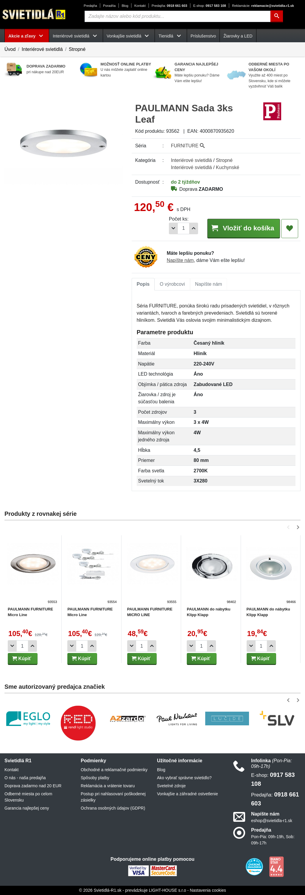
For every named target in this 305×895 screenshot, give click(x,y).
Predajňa (90, 5)
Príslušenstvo (203, 36)
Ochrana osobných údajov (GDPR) (113, 808)
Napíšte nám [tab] (208, 284)
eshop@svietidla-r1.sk (271, 820)
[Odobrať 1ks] (173, 228)
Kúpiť (21, 658)
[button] (289, 527)
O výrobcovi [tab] (172, 284)
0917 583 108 (209, 5)
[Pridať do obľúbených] (289, 228)
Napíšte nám (180, 260)
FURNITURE (188, 145)
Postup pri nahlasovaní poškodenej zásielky (113, 796)
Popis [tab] (143, 284)
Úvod (9, 49)
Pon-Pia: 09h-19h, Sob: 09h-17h (273, 839)
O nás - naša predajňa (25, 777)
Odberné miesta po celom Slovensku (28, 796)
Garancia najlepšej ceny (26, 808)
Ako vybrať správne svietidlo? (184, 777)
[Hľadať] (276, 16)
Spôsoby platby (95, 777)
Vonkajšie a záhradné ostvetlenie (187, 793)
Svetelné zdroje (171, 785)
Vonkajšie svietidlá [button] (129, 36)
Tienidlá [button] (170, 36)
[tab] (143, 284)
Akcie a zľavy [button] (26, 36)
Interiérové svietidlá (42, 49)
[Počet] (183, 228)
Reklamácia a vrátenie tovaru (108, 785)
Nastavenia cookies (208, 890)
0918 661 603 (169, 5)
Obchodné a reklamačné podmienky (114, 769)
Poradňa (109, 5)
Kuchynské (227, 167)
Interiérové (191, 160)
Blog (125, 5)
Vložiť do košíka (243, 228)
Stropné (77, 49)
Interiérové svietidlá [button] (76, 36)
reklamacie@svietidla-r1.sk (263, 5)
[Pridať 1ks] (193, 228)
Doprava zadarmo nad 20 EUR (32, 785)
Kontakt (140, 5)
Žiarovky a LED (237, 36)
